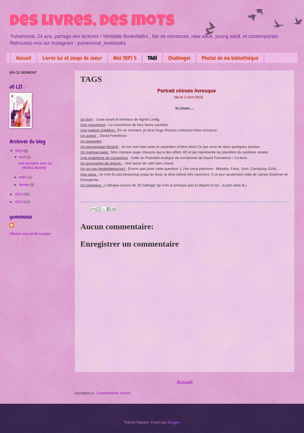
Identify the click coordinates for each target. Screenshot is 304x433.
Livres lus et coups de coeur (72, 58)
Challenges (179, 58)
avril (22, 157)
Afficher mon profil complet (30, 234)
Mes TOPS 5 (125, 58)
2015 (19, 151)
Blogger (174, 422)
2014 (19, 194)
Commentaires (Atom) (113, 393)
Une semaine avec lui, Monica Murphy (35, 165)
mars (23, 177)
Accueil (23, 58)
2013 (19, 202)
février (24, 185)
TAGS (152, 58)
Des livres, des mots (92, 22)
